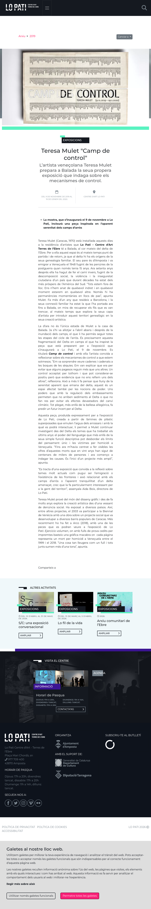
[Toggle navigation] (47, 8)
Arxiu (22, 36)
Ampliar (30, 635)
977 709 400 (14, 759)
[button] (144, 8)
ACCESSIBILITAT (12, 831)
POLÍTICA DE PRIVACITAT (18, 827)
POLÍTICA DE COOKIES (52, 827)
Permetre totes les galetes (80, 895)
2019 (32, 36)
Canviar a (123, 36)
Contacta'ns (71, 709)
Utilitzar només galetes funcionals (31, 895)
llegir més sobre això (21, 884)
